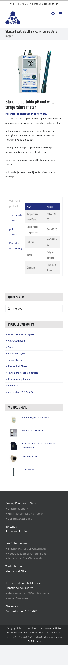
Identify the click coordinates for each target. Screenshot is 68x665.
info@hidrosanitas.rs (46, 3)
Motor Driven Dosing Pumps (24, 513)
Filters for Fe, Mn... (18, 353)
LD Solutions (34, 641)
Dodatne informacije (14, 245)
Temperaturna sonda (14, 217)
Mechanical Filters (17, 366)
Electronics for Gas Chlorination (26, 548)
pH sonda (13, 231)
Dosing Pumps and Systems (22, 334)
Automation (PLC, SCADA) (21, 392)
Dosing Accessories (18, 518)
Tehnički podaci (14, 203)
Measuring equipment (19, 379)
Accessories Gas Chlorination (24, 558)
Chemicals (13, 385)
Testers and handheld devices (23, 372)
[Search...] (34, 308)
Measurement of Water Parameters (28, 593)
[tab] (12, 204)
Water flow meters (18, 598)
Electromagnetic (16, 508)
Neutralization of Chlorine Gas (25, 553)
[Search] (9, 308)
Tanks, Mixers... (16, 360)
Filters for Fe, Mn (16, 531)
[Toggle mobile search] (53, 14)
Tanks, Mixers (13, 566)
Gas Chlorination (16, 340)
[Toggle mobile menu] (61, 14)
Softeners (13, 347)
